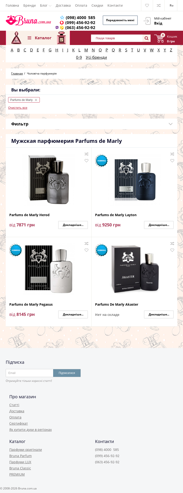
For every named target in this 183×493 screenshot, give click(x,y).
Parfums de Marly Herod (29, 215)
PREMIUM (17, 474)
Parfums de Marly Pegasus (31, 305)
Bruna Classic (20, 468)
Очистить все (17, 108)
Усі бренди (96, 57)
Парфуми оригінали (25, 449)
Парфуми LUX (20, 462)
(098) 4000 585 (80, 17)
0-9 (79, 57)
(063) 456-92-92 (80, 27)
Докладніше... (73, 225)
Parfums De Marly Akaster (116, 305)
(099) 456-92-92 (80, 22)
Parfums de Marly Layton (116, 215)
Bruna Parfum (20, 455)
